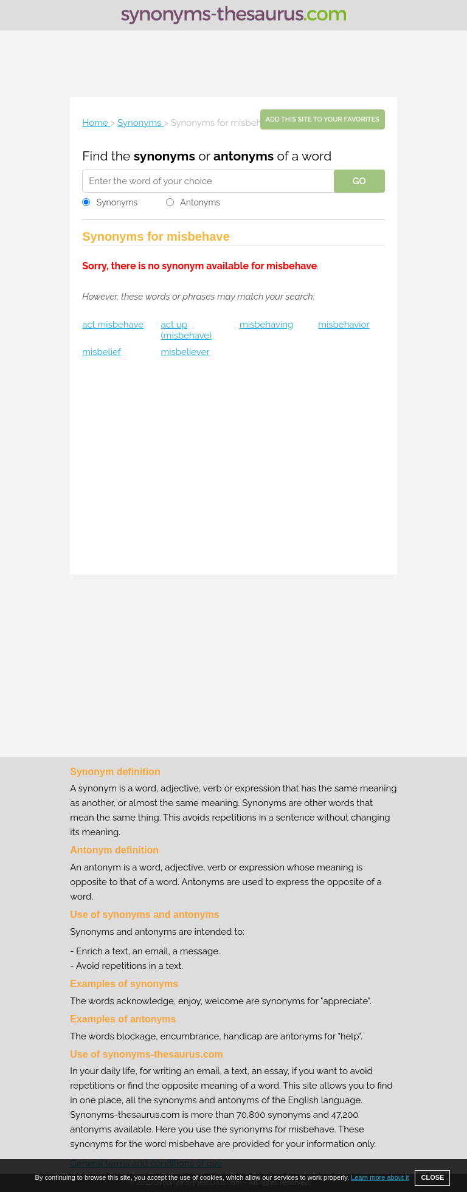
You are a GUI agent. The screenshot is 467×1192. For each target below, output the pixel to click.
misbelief (101, 351)
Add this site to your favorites (322, 119)
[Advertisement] (233, 63)
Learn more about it (380, 1177)
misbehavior (344, 324)
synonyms (164, 156)
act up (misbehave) (186, 330)
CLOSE (432, 1177)
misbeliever (185, 351)
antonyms (243, 156)
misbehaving (266, 324)
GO (359, 181)
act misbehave (113, 324)
